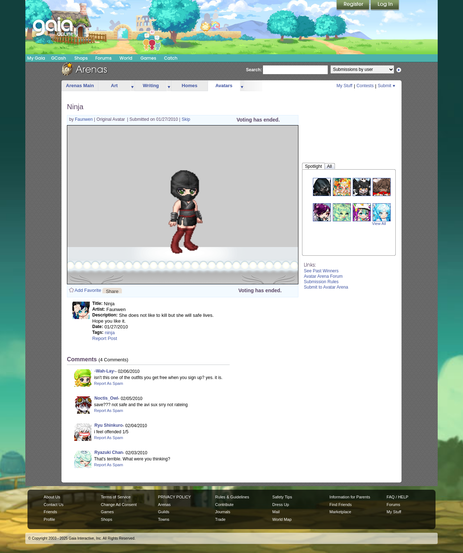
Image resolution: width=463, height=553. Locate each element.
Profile (49, 519)
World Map (282, 519)
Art (114, 85)
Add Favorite (88, 290)
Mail (276, 512)
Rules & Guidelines (232, 497)
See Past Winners (321, 270)
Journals (222, 512)
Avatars (223, 85)
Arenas (164, 504)
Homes (189, 85)
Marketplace (340, 512)
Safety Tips (282, 497)
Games (148, 58)
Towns (163, 519)
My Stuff (344, 85)
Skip (186, 119)
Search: (254, 69)
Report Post (104, 338)
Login (384, 5)
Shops (81, 58)
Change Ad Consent (119, 504)
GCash (58, 58)
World (125, 58)
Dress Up (280, 504)
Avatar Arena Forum (323, 276)
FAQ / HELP (397, 497)
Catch (171, 58)
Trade (220, 519)
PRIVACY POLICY (174, 497)
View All (379, 223)
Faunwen (84, 119)
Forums (103, 58)
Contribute (224, 504)
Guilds (163, 512)
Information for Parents (350, 497)
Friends (50, 512)
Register (353, 5)
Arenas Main (80, 85)
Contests (365, 85)
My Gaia (36, 58)
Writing (151, 85)
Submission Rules (321, 281)
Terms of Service (116, 497)
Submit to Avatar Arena (326, 287)
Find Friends (341, 504)
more (132, 86)
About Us (52, 497)
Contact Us (54, 504)
